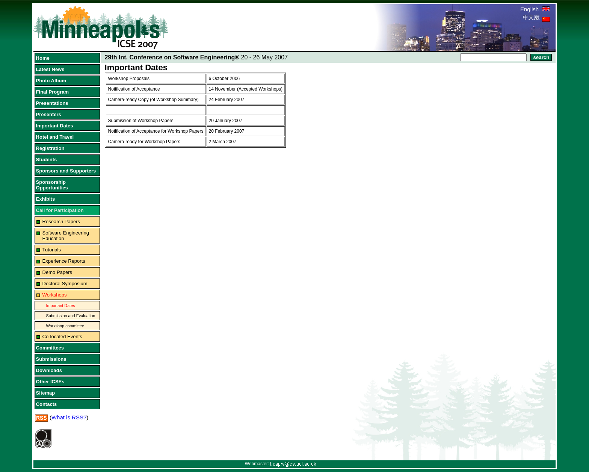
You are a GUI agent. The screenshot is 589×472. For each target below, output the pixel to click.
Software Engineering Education (65, 235)
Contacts (46, 404)
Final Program (52, 92)
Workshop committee (65, 326)
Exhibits (45, 199)
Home (43, 58)
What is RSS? (68, 417)
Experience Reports (63, 261)
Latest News (50, 69)
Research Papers (61, 221)
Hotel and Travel (55, 137)
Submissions (51, 359)
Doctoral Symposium (65, 283)
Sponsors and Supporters (66, 171)
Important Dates (54, 126)
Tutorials (51, 250)
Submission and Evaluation (70, 315)
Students (46, 159)
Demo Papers (57, 272)
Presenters (48, 114)
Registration (50, 148)
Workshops (54, 295)
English (535, 9)
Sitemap (45, 393)
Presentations (52, 103)
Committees (50, 348)
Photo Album (51, 80)
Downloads (49, 370)
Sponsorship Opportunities (52, 185)
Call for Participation (60, 210)
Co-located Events (62, 336)
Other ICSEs (50, 381)
